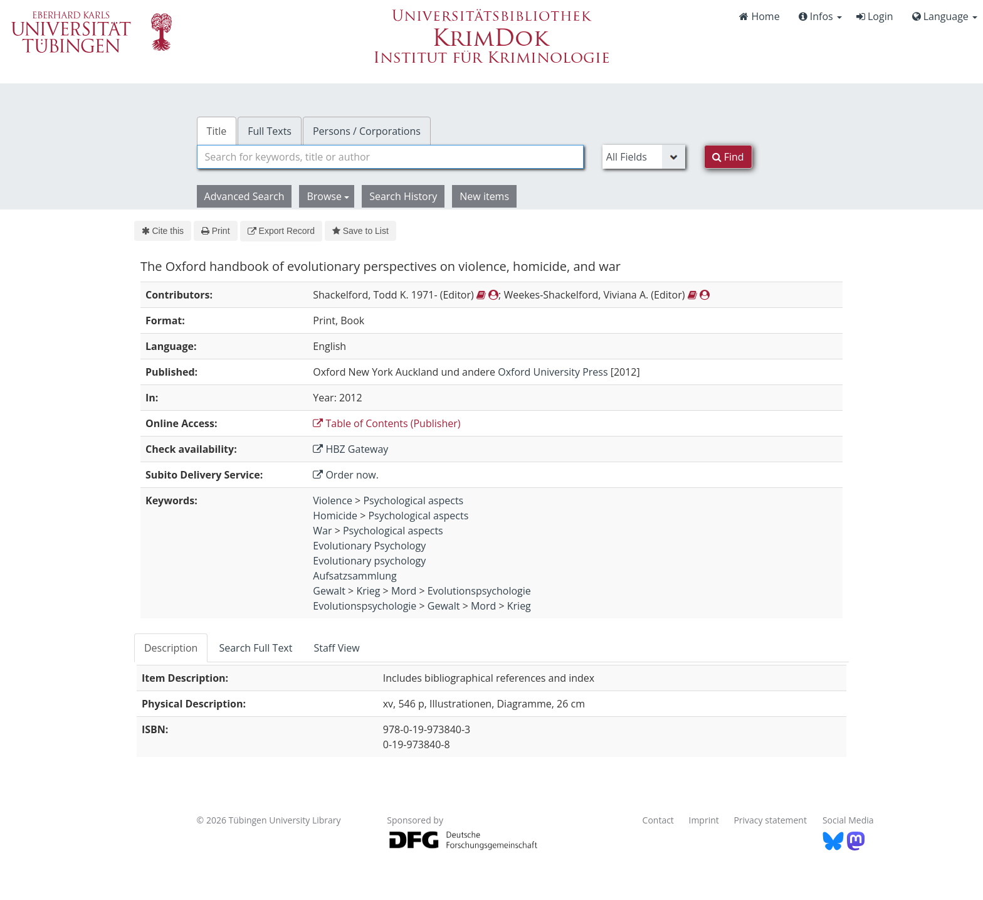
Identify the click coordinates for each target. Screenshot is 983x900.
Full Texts (270, 131)
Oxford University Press (552, 372)
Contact (658, 820)
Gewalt (329, 591)
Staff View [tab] (336, 648)
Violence (332, 500)
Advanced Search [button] (244, 196)
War (322, 530)
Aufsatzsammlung (355, 576)
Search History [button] (403, 196)
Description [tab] (170, 648)
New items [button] (484, 196)
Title (217, 131)
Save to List (360, 231)
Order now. (346, 475)
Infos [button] (820, 16)
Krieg (368, 591)
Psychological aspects (413, 500)
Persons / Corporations (367, 131)
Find (728, 157)
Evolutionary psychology (369, 561)
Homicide (335, 515)
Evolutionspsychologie (479, 591)
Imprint (704, 820)
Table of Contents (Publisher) (386, 423)
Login (874, 16)
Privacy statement (770, 820)
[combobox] (390, 157)
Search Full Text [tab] (255, 648)
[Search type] (643, 157)
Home (759, 16)
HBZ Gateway (350, 449)
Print (215, 231)
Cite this (163, 231)
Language (944, 16)
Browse (328, 196)
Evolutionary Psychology (369, 546)
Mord (403, 591)
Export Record (281, 231)
